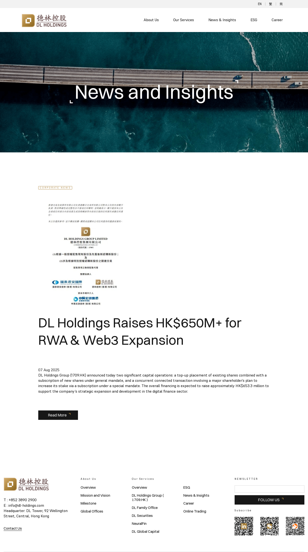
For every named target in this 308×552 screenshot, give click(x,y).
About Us (151, 20)
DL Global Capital (145, 531)
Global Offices (92, 511)
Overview (88, 487)
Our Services (183, 20)
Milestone (88, 503)
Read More (57, 415)
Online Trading (194, 511)
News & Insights (222, 20)
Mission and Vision (95, 495)
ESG (253, 20)
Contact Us (13, 528)
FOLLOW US (269, 499)
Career (277, 20)
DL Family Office (145, 508)
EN (260, 4)
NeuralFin (139, 523)
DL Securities (142, 515)
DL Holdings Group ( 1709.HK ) (148, 497)
